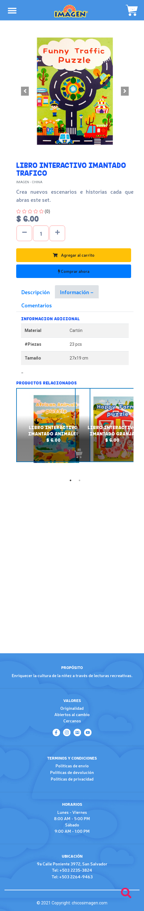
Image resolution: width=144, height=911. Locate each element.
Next (138, 432)
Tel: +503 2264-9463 (72, 876)
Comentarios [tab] (36, 305)
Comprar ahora (73, 271)
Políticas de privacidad (72, 778)
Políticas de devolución (72, 772)
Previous (12, 432)
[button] (25, 91)
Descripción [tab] (35, 291)
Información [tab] (75, 291)
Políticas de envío (72, 765)
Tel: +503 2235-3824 (72, 870)
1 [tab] (71, 480)
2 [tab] (79, 480)
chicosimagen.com (89, 903)
